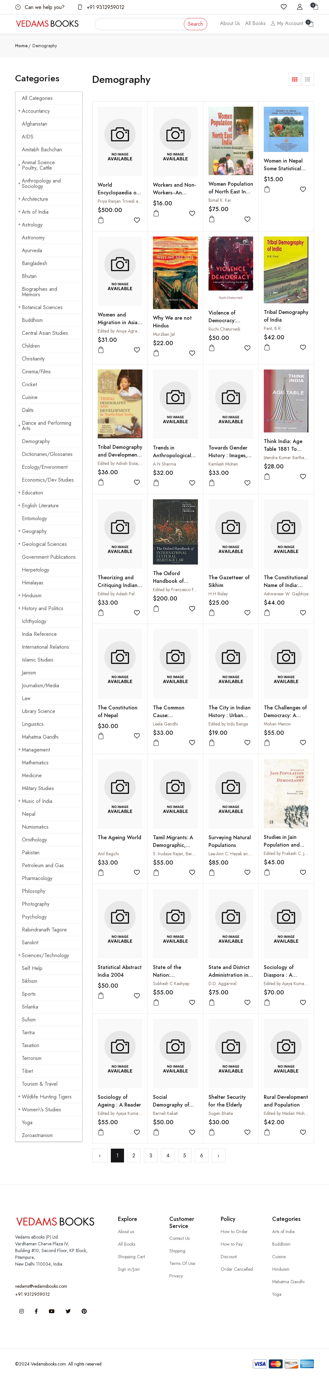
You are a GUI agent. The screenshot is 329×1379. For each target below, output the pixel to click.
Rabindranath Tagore (44, 929)
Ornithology (34, 839)
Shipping (177, 1251)
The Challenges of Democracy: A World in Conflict (285, 715)
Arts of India (33, 212)
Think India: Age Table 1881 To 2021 (283, 449)
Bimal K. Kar (220, 200)
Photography (35, 904)
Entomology (34, 518)
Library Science (38, 711)
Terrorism (31, 1058)
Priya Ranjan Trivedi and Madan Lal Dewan (138, 201)
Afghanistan (34, 124)
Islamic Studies (37, 659)
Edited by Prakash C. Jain (287, 853)
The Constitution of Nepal (118, 711)
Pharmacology (37, 878)
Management (34, 749)
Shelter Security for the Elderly (227, 1100)
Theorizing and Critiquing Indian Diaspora (118, 585)
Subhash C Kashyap (171, 983)
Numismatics (35, 827)
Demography (36, 441)
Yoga (27, 1122)
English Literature (38, 505)
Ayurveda (32, 250)
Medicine (32, 775)
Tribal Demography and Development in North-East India (120, 454)
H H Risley (218, 594)
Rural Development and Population (286, 1100)
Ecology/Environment (44, 467)
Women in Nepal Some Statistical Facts (283, 168)
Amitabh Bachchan (42, 149)
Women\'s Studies (39, 1109)
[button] (295, 79)
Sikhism (29, 981)
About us (126, 1231)
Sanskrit (30, 942)
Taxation (30, 1045)
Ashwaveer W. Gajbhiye (286, 594)
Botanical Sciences (40, 307)
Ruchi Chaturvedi (224, 329)
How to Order (234, 1231)
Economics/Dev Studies (48, 480)
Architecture (33, 199)
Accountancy (34, 111)
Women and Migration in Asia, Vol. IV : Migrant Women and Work (119, 326)
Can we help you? (40, 7)
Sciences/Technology (43, 955)
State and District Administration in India (229, 975)
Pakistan (31, 852)
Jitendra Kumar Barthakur (287, 457)
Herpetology (35, 570)
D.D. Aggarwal (222, 983)
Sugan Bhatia (221, 1113)
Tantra (28, 1032)
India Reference (39, 634)
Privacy (176, 1276)
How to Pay (232, 1244)
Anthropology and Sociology (39, 183)
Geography (32, 531)
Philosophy (33, 891)
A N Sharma (164, 464)
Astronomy (33, 237)
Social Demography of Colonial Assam (171, 1104)
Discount (229, 1256)
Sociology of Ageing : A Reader (119, 1100)
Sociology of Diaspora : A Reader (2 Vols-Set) (282, 979)
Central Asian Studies (45, 333)
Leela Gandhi (165, 724)
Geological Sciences (42, 544)
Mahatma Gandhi (40, 737)
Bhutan (29, 276)
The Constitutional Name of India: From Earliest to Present (286, 589)
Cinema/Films (36, 371)
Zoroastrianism (37, 1135)
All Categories (37, 98)
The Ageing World (119, 837)
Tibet (27, 1071)
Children (31, 346)
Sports (29, 994)
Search (195, 24)
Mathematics (35, 762)
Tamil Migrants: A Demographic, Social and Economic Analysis (174, 849)
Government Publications (49, 557)
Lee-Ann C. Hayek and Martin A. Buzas (244, 853)
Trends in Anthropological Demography (172, 455)
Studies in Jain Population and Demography (282, 844)
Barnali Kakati (165, 1113)
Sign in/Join (129, 1269)
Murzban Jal (164, 334)
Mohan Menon (277, 724)
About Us (230, 23)
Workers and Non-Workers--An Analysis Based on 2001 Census (174, 196)
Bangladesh (34, 263)
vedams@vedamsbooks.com (41, 1286)
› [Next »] (218, 1155)
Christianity (33, 358)
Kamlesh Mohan (223, 464)
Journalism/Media (40, 685)
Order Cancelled (237, 1269)
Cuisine (30, 397)
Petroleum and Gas (43, 865)
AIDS (27, 136)
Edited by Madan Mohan (286, 1113)
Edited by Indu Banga (228, 724)
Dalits (28, 410)
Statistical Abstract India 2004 (120, 971)
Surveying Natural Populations (230, 841)
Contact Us (179, 1238)
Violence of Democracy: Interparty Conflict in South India (230, 324)
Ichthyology (34, 621)
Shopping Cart (131, 1256)
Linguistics (33, 724)
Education (30, 492)
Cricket (29, 384)
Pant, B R (272, 328)
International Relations (45, 647)
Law (26, 698)
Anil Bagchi (108, 853)
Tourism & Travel (40, 1084)
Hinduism (29, 595)
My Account (287, 23)
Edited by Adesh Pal (116, 594)
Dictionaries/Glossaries (47, 454)
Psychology (34, 917)
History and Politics (40, 608)
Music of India (35, 801)
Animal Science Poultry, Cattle (36, 165)
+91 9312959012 (100, 7)
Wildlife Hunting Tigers (45, 1096)
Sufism (29, 1019)
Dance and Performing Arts (44, 425)
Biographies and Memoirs (39, 291)
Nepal (28, 814)
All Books (255, 23)
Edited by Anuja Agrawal (121, 331)
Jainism (29, 672)
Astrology (30, 224)
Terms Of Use (182, 1263)
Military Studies (38, 788)
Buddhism (32, 320)
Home (21, 45)
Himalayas (32, 582)
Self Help (32, 968)
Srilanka (30, 1006)
